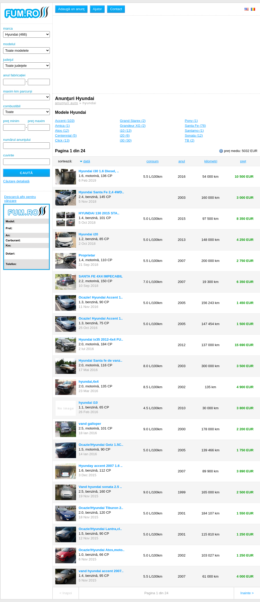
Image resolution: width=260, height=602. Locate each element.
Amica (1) (62, 126)
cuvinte (8, 155)
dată (86, 161)
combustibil (11, 106)
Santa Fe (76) (195, 126)
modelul (9, 44)
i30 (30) (126, 140)
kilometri (210, 161)
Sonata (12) (194, 135)
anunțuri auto (66, 103)
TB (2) (189, 140)
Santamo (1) (194, 131)
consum (153, 161)
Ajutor (97, 9)
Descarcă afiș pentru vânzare (20, 199)
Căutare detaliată (16, 181)
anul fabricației (14, 75)
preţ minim (11, 121)
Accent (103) (65, 121)
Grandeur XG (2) (133, 126)
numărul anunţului (26, 143)
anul (181, 161)
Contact (116, 9)
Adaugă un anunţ (71, 9)
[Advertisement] (148, 54)
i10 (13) (126, 131)
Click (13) (62, 140)
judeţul (26, 63)
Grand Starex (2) (133, 121)
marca (26, 32)
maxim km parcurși (17, 91)
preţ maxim (36, 121)
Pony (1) (191, 121)
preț (243, 161)
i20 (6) (125, 135)
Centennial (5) (66, 135)
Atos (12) (62, 131)
